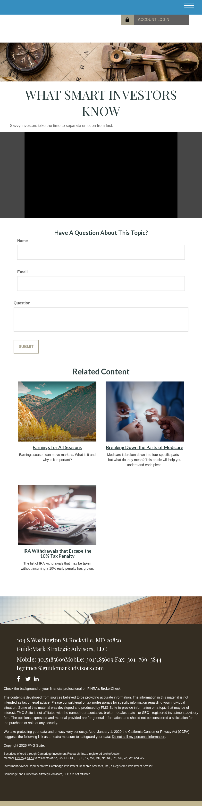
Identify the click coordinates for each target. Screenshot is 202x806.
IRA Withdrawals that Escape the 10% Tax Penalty (57, 553)
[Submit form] (26, 347)
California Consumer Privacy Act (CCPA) (158, 732)
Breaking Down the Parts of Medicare (144, 447)
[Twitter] (28, 678)
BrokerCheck (110, 689)
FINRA (19, 758)
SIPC (30, 758)
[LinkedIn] (37, 678)
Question (22, 303)
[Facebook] (20, 678)
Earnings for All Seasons (57, 447)
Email (22, 272)
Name (22, 241)
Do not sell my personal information (138, 737)
